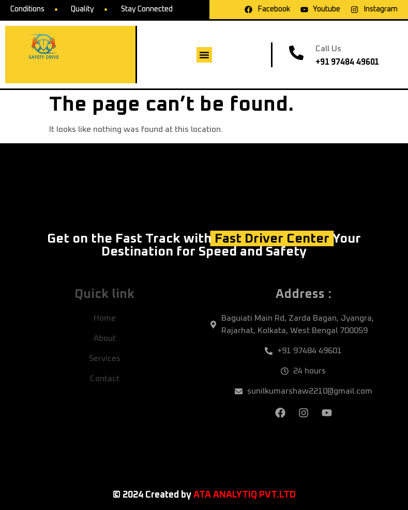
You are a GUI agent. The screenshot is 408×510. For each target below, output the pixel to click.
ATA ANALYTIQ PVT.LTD (244, 495)
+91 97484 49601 (347, 62)
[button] (204, 55)
